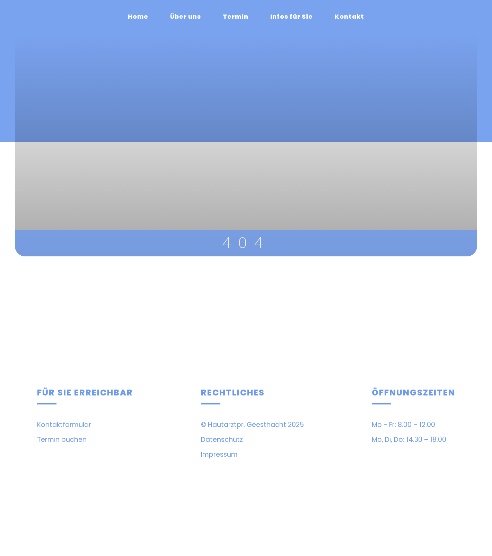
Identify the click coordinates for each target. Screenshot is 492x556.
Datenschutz (222, 439)
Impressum (219, 454)
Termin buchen (62, 439)
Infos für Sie (291, 16)
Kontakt (349, 16)
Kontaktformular (64, 424)
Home (138, 16)
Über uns (185, 16)
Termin (235, 16)
